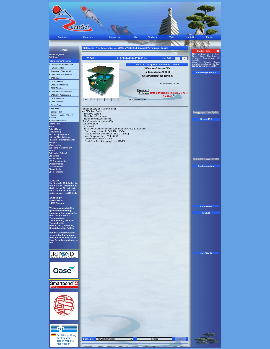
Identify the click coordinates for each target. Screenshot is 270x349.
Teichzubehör (55, 158)
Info (164, 346)
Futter (51, 126)
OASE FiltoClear (57, 88)
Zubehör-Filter (56, 112)
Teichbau (152, 37)
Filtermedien (54, 124)
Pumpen (52, 142)
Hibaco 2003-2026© (180, 346)
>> (146, 58)
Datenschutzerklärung (106, 346)
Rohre (51, 150)
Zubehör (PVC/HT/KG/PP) (60, 148)
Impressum (87, 346)
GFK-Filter (55, 109)
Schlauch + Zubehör (58, 153)
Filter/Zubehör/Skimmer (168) (109, 48)
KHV (135, 37)
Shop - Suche (55, 169)
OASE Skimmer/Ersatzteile (61, 92)
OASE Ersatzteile (57, 98)
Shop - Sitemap (56, 172)
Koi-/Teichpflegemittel (59, 134)
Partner (210, 37)
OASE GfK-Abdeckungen (61, 95)
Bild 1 (87, 99)
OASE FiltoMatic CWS (59, 85)
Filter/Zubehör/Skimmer (60, 61)
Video (172, 37)
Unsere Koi (114, 37)
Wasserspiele (55, 145)
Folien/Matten (55, 129)
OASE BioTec (56, 78)
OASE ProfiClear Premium (61, 75)
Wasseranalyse (56, 164)
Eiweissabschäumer (58, 121)
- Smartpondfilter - (58, 68)
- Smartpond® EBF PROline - (62, 65)
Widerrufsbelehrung (151, 346)
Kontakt (190, 37)
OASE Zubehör (57, 102)
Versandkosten (132, 346)
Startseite (63, 37)
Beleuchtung (55, 132)
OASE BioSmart (57, 81)
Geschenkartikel (56, 166)
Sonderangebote (56, 54)
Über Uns (88, 37)
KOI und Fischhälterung (60, 137)
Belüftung (53, 57)
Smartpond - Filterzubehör (61, 71)
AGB (121, 346)
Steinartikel (54, 156)
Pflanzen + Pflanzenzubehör (62, 140)
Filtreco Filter (56, 105)
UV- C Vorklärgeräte (58, 161)
